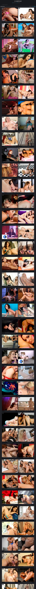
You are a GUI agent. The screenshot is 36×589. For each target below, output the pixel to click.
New (29, 6)
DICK (18, 1)
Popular (33, 6)
